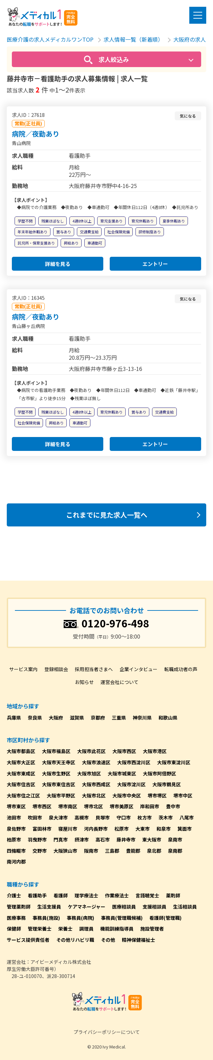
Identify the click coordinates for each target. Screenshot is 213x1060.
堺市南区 (67, 806)
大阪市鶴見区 (166, 784)
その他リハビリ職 (75, 939)
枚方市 (144, 817)
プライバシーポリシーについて (106, 1031)
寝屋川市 (67, 828)
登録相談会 (56, 669)
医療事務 (16, 917)
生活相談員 (185, 906)
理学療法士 (86, 895)
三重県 (119, 717)
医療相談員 (124, 906)
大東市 (142, 828)
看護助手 (37, 895)
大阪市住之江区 (23, 795)
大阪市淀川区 (131, 784)
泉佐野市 (16, 828)
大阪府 (56, 717)
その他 (108, 939)
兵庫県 (14, 717)
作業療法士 (117, 895)
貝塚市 (102, 817)
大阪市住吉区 (21, 784)
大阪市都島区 (21, 751)
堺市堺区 (157, 795)
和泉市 (163, 828)
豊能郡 (133, 850)
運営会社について (120, 682)
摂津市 (81, 839)
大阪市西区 (124, 751)
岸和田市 (149, 806)
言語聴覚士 (147, 895)
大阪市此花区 (91, 751)
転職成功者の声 (180, 669)
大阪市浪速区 (96, 762)
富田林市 (42, 828)
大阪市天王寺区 (58, 762)
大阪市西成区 (96, 784)
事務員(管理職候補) (122, 917)
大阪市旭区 (89, 773)
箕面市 (184, 828)
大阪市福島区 (56, 751)
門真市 (61, 839)
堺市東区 (16, 806)
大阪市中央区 (126, 795)
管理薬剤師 (18, 906)
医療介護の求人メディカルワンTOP (50, 39)
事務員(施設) (46, 917)
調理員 (86, 928)
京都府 (98, 717)
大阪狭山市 (65, 850)
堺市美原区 (121, 806)
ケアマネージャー (86, 906)
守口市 (123, 817)
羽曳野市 (37, 839)
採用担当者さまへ (94, 669)
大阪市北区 (94, 795)
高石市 (102, 839)
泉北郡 (154, 850)
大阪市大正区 (21, 762)
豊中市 (173, 806)
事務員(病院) (80, 917)
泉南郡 (175, 850)
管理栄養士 (39, 928)
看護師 (61, 895)
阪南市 (91, 850)
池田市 (14, 817)
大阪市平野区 (61, 795)
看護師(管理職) (165, 917)
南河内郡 (16, 861)
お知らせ (84, 682)
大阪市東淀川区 (173, 762)
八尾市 (186, 817)
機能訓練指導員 (116, 928)
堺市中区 (182, 795)
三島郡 (112, 850)
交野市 (40, 850)
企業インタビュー (138, 669)
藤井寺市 (125, 839)
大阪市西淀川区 (133, 762)
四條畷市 (16, 850)
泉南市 (175, 839)
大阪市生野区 (56, 773)
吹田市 (35, 817)
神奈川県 (142, 717)
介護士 (14, 895)
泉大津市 (58, 817)
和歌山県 (167, 717)
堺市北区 (93, 806)
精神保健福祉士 (138, 939)
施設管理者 (152, 928)
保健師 (14, 928)
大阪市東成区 (21, 773)
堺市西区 (42, 806)
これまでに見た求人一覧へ (106, 515)
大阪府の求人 (189, 39)
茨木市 (165, 817)
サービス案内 (23, 669)
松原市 (121, 828)
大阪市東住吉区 (58, 784)
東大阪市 (151, 839)
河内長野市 (96, 828)
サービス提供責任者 (28, 939)
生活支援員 (49, 906)
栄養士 (65, 928)
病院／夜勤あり (35, 134)
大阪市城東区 (122, 773)
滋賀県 (77, 717)
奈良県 (35, 717)
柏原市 (14, 839)
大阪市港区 (155, 751)
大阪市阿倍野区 (159, 773)
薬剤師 (173, 895)
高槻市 (81, 817)
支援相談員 (154, 906)
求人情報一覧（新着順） (133, 39)
